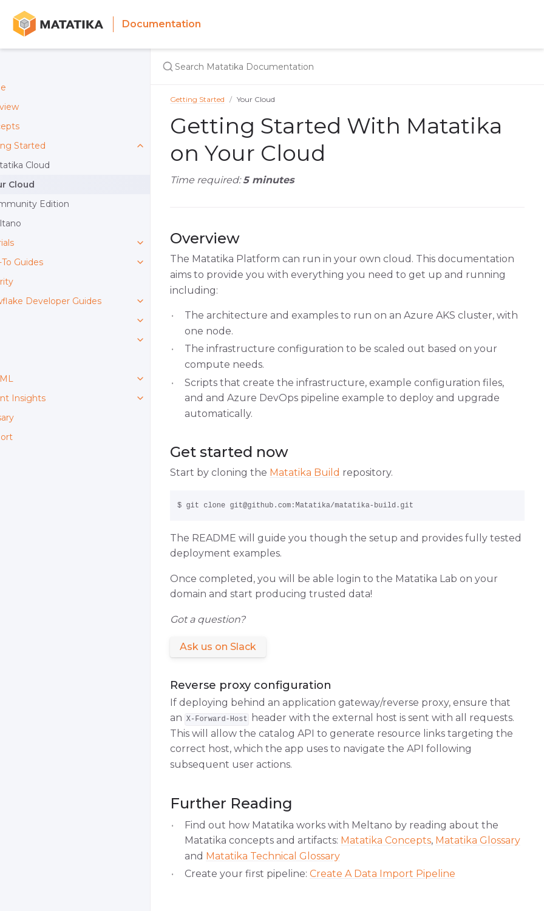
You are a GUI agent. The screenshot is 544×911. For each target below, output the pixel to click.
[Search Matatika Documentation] (313, 66)
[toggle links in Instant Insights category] (140, 398)
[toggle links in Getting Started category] (140, 145)
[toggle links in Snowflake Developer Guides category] (140, 301)
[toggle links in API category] (140, 320)
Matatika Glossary (477, 840)
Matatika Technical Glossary (273, 856)
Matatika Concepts (386, 840)
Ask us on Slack (218, 646)
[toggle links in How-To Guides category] (140, 262)
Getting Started (197, 99)
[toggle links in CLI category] (140, 340)
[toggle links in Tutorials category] (140, 242)
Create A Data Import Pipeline (382, 873)
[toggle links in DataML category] (140, 378)
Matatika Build (305, 472)
